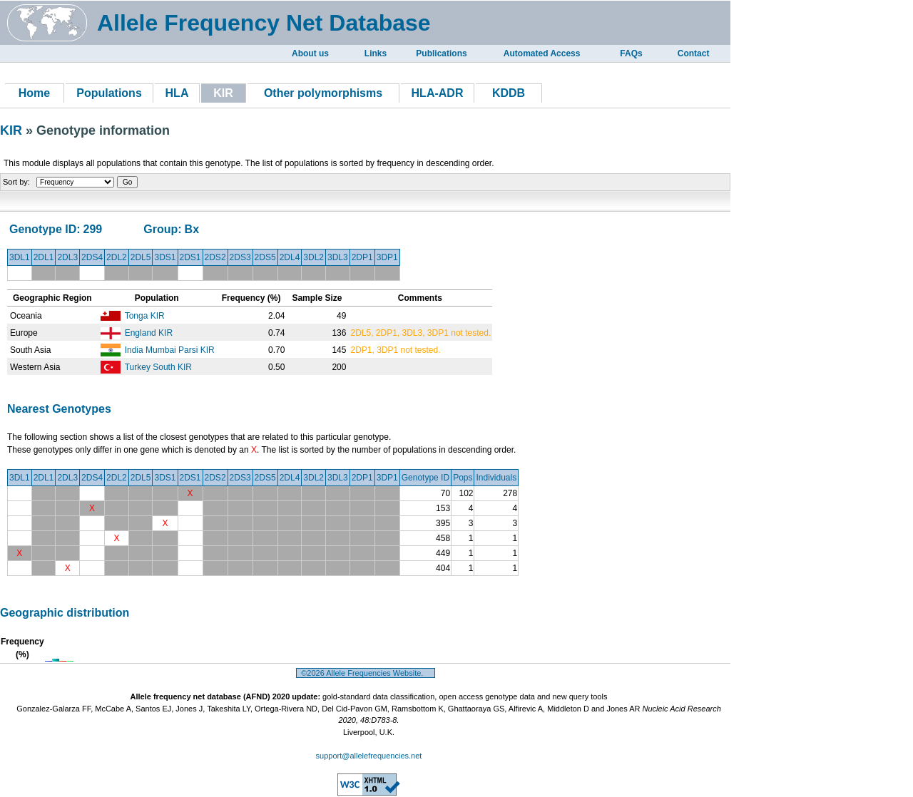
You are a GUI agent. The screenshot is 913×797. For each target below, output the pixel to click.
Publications (441, 53)
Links (375, 53)
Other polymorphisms (323, 93)
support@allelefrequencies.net (369, 755)
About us (310, 53)
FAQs (631, 53)
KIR (13, 130)
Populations (109, 93)
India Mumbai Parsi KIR (170, 350)
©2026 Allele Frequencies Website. (365, 673)
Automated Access (542, 53)
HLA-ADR (438, 93)
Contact (694, 53)
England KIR (149, 333)
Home (34, 93)
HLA (177, 93)
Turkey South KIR (158, 367)
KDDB (508, 93)
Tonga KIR (145, 316)
